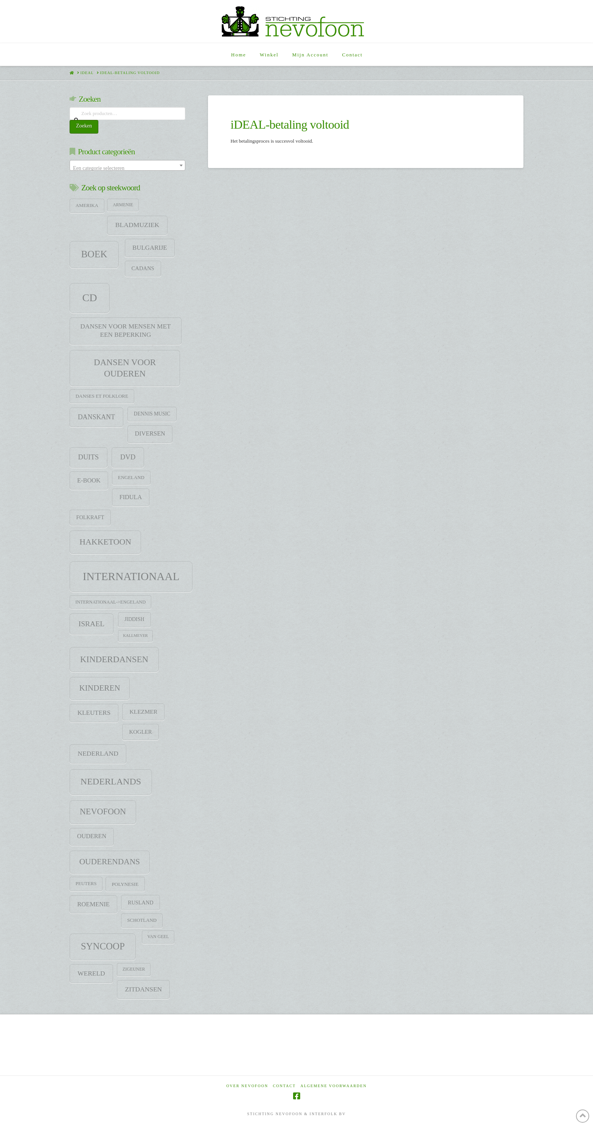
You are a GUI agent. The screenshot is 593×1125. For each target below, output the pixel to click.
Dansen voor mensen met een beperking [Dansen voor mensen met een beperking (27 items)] (125, 331)
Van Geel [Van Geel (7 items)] (158, 936)
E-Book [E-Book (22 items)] (89, 480)
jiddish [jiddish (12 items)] (134, 619)
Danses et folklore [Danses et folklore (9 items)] (102, 396)
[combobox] (127, 165)
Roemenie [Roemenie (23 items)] (93, 904)
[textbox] (127, 168)
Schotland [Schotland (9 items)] (142, 920)
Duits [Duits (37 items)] (88, 457)
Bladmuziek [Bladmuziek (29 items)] (137, 225)
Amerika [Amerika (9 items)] (87, 205)
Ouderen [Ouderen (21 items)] (91, 836)
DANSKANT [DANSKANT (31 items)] (96, 417)
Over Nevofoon (247, 1086)
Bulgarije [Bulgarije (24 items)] (149, 247)
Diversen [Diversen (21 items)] (150, 433)
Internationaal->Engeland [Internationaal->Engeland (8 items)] (110, 602)
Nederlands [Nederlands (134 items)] (111, 781)
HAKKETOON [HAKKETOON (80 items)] (105, 541)
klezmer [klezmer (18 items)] (144, 711)
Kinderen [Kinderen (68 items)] (99, 687)
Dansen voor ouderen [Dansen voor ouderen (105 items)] (125, 367)
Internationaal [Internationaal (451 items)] (131, 576)
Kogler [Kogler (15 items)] (140, 732)
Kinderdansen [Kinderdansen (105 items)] (114, 659)
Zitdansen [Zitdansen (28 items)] (143, 989)
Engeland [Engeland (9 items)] (131, 477)
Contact (284, 1086)
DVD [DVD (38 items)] (128, 457)
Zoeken (84, 126)
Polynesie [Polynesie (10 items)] (125, 884)
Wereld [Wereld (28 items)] (91, 973)
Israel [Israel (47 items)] (92, 624)
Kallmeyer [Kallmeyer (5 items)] (135, 635)
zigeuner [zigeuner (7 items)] (134, 969)
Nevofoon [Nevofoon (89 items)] (103, 811)
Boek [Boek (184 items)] (94, 254)
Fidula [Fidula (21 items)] (131, 497)
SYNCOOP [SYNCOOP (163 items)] (103, 946)
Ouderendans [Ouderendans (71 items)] (109, 861)
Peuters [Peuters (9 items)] (86, 883)
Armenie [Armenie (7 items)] (123, 204)
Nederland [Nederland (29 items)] (98, 753)
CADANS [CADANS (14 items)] (143, 268)
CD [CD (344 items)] (89, 297)
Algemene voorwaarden (334, 1086)
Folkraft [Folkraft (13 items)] (90, 517)
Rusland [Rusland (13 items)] (141, 902)
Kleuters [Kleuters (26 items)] (94, 712)
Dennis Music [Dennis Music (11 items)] (152, 414)
